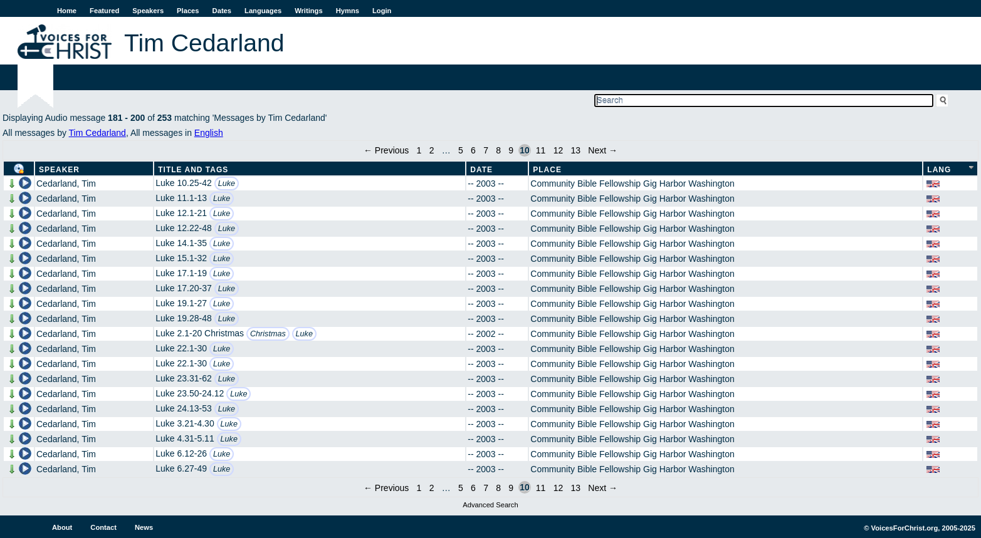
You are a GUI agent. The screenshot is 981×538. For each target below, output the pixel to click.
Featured (104, 10)
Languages (262, 10)
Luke (226, 183)
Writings (309, 10)
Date (481, 169)
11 (541, 150)
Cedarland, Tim (66, 183)
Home (66, 10)
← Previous (386, 150)
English (208, 133)
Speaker (59, 169)
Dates (221, 10)
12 (558, 150)
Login (381, 10)
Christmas (268, 333)
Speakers (148, 10)
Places (188, 10)
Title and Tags (193, 169)
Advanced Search (490, 505)
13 (575, 150)
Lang (939, 169)
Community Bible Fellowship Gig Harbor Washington (632, 183)
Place (547, 169)
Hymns (347, 10)
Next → (602, 150)
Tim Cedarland (97, 133)
